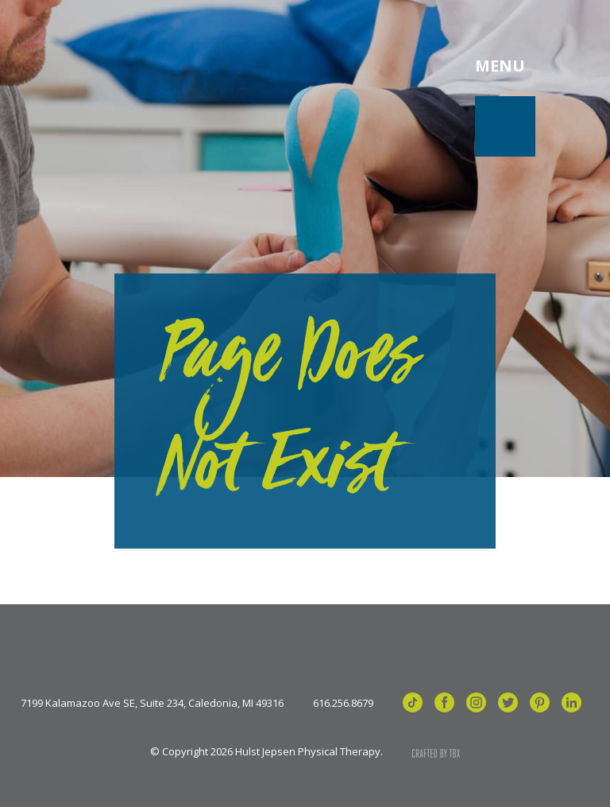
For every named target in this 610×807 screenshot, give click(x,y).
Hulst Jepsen (150, 66)
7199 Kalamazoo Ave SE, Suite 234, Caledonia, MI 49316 (152, 703)
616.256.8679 (343, 703)
